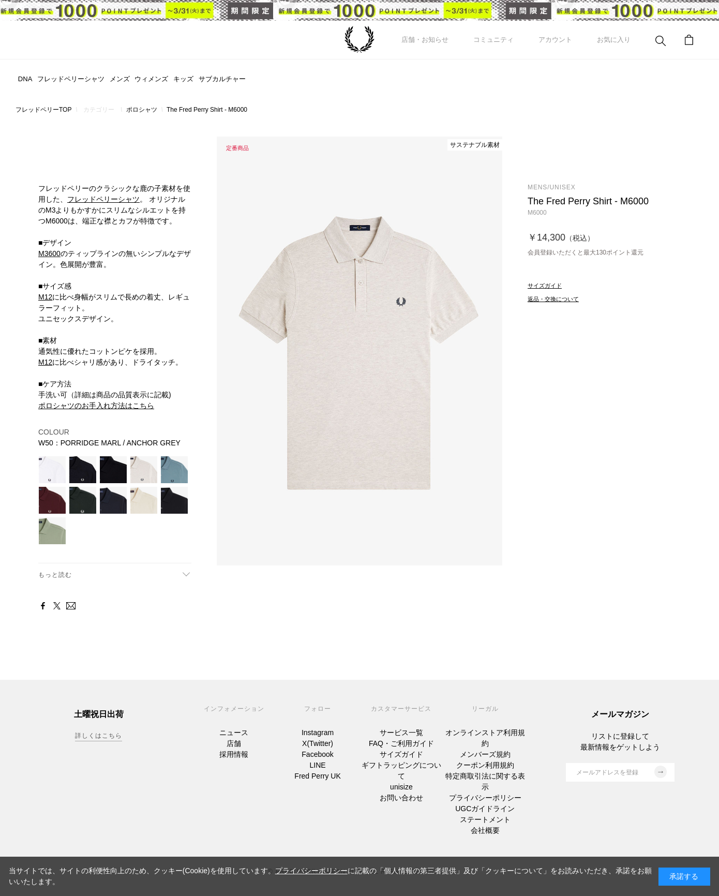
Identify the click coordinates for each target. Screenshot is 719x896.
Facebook (317, 754)
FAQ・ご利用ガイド (401, 743)
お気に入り (614, 39)
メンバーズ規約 (485, 754)
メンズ (120, 79)
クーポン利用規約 (485, 765)
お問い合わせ (401, 798)
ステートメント (485, 819)
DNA (25, 79)
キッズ (183, 79)
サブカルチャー (222, 79)
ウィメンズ (151, 79)
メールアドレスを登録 (621, 772)
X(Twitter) (317, 743)
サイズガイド (401, 754)
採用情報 (233, 754)
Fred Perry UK (317, 776)
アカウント (555, 39)
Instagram (318, 732)
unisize (401, 787)
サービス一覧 (401, 732)
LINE (318, 765)
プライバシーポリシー (485, 798)
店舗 (234, 743)
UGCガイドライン (485, 808)
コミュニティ (493, 39)
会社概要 (485, 830)
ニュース (233, 732)
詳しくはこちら (98, 735)
